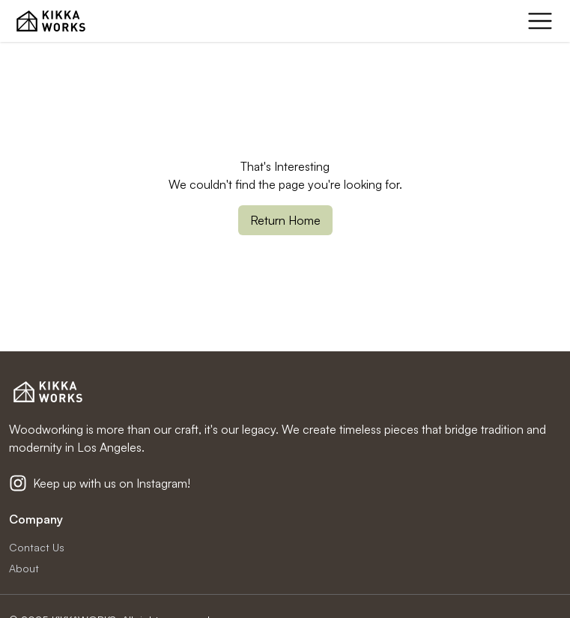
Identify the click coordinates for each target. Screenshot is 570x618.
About (24, 568)
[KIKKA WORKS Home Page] (51, 20)
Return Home (285, 220)
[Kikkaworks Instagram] (18, 483)
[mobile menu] (540, 21)
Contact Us (36, 547)
